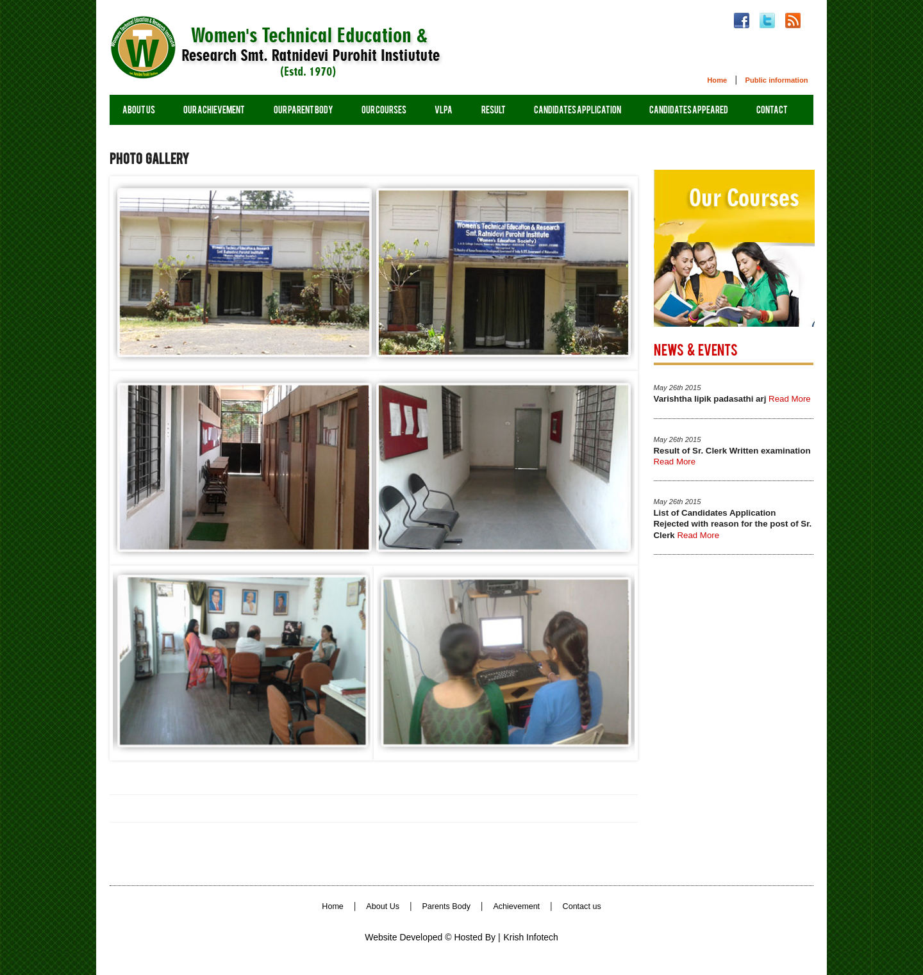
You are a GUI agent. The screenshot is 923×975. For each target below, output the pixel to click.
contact (772, 111)
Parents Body (446, 906)
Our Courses (384, 111)
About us (138, 111)
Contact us (582, 906)
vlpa (444, 111)
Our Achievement (214, 111)
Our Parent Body (303, 111)
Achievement (516, 906)
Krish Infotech (530, 937)
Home (717, 80)
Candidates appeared (688, 111)
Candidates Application (577, 111)
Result (493, 111)
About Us (382, 906)
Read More (790, 399)
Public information (776, 80)
